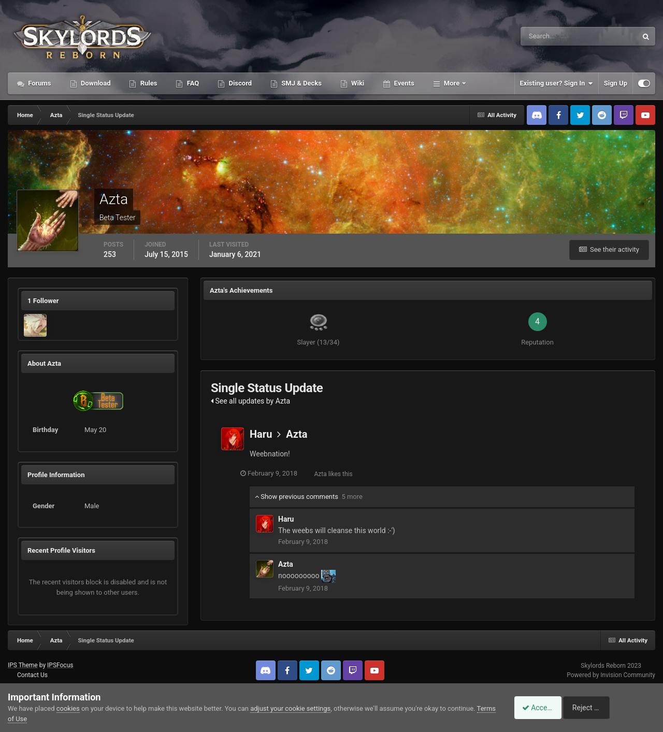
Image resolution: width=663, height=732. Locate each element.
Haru (261, 434)
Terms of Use (28, 719)
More (452, 83)
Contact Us (32, 675)
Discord (239, 83)
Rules (147, 83)
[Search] (547, 36)
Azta (296, 434)
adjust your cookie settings (290, 708)
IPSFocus (60, 665)
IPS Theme (23, 665)
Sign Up (615, 83)
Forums (38, 83)
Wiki (357, 83)
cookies (68, 708)
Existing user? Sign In (556, 83)
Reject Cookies (619, 708)
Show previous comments (309, 496)
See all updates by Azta (250, 401)
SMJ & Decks (301, 83)
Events (403, 83)
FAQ (192, 83)
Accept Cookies (541, 708)
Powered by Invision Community (611, 675)
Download (95, 83)
